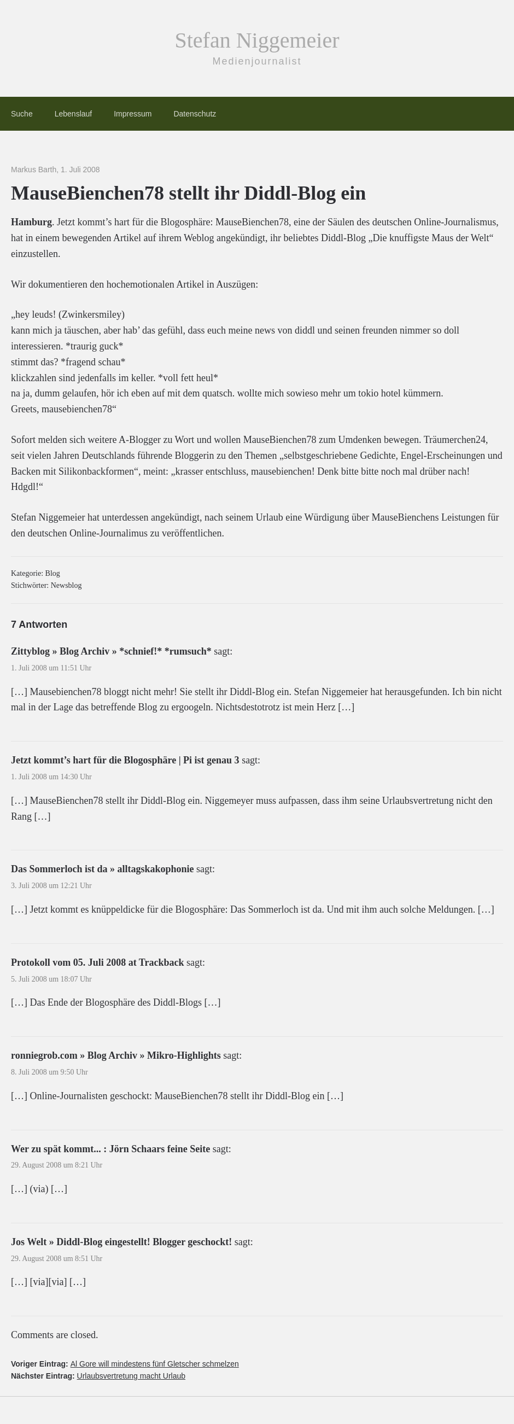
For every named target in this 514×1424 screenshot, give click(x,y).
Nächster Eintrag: (98, 1376)
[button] (24, 1400)
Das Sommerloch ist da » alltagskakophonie (102, 868)
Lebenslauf (73, 113)
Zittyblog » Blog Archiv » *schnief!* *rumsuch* (111, 651)
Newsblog (66, 585)
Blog (52, 573)
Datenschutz (194, 113)
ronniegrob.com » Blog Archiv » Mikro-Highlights (116, 1055)
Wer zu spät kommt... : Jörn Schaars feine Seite (110, 1148)
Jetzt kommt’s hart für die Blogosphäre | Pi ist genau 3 (125, 760)
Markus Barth (33, 169)
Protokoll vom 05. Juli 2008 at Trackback (97, 962)
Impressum (132, 113)
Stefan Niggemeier (257, 40)
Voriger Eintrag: (125, 1363)
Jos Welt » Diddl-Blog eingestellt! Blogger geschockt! (121, 1241)
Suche (22, 113)
